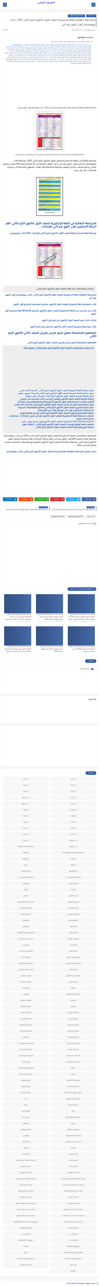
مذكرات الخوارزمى (73, 1173)
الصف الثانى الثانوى (73, 976)
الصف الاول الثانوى (76, 16)
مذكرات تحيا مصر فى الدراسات (73, 1185)
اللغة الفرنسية (25, 1019)
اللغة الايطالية (26, 1013)
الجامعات (25, 920)
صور (73, 1111)
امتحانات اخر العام (73, 1043)
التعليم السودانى (73, 914)
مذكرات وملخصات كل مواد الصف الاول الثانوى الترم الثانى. (70, 42)
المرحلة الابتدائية (73, 1031)
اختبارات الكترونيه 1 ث (26, 877)
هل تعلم (73, 1265)
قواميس (26, 1136)
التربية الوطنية (73, 908)
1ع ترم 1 (73, 791)
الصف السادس (25, 982)
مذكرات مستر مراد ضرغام (73, 1222)
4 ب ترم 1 (26, 828)
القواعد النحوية (25, 1000)
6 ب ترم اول (73, 847)
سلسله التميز (73, 1105)
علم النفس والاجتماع (73, 1117)
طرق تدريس (25, 1111)
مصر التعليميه (73, 1228)
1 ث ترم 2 (91, 16)
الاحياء (73, 890)
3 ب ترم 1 (26, 816)
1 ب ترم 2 (26, 779)
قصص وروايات (25, 1130)
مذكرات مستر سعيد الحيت (25, 1210)
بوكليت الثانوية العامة (26, 1068)
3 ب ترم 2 (73, 822)
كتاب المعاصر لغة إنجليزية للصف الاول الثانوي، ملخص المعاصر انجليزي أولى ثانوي (55, 304)
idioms (73, 865)
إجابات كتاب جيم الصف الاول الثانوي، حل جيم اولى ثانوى (69, 320)
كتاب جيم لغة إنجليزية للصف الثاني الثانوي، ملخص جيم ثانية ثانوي (63, 327)
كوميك (25, 1148)
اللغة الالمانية (26, 1007)
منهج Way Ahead (73, 1246)
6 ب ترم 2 (26, 840)
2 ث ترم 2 (73, 804)
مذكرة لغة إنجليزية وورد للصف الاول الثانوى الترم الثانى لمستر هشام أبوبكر (57, 413)
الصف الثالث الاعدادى (73, 963)
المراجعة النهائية (26, 1025)
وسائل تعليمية (25, 1265)
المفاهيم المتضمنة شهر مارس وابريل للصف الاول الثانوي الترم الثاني (61, 343)
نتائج (25, 1253)
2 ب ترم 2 (73, 797)
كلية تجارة (25, 1142)
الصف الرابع (73, 982)
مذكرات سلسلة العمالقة (73, 1191)
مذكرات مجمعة (25, 1197)
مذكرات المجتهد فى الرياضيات (25, 1179)
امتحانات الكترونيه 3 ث (26, 1043)
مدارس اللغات (73, 1160)
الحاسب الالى (73, 933)
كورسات (73, 1148)
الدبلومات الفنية (73, 939)
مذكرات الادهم (26, 1166)
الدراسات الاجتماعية (26, 939)
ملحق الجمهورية (26, 1228)
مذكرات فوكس (73, 1197)
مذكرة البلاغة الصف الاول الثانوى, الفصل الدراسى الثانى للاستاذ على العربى (57, 399)
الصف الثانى (73, 970)
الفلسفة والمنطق (73, 994)
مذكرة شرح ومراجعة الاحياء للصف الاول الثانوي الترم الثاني (65, 427)
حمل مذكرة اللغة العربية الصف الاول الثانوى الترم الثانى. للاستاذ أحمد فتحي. (56, 391)
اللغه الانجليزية (73, 1025)
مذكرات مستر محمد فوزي (25, 1216)
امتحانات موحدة (73, 1050)
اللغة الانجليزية (57, 516)
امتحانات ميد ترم (26, 1050)
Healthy (26, 853)
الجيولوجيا (25, 927)
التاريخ (26, 896)
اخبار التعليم (73, 871)
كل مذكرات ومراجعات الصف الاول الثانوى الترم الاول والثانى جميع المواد (58, 348)
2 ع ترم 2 (73, 816)
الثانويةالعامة (73, 920)
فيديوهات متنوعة (73, 1130)
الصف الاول (73, 951)
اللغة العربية (73, 1019)
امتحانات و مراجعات (73, 1062)
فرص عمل (26, 1117)
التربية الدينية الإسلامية (25, 902)
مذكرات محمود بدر (73, 1203)
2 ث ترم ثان (73, 810)
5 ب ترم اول (73, 840)
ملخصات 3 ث (73, 1240)
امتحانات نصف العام (25, 1056)
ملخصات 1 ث (73, 1234)
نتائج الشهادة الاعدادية (73, 1259)
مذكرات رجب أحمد (25, 1185)
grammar (25, 859)
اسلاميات (25, 884)
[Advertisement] (49, 86)
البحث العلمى (73, 896)
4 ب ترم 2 (73, 834)
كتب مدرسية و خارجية (73, 1142)
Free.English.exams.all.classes (73, 853)
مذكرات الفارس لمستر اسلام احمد (73, 1179)
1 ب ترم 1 (73, 779)
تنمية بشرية (25, 1086)
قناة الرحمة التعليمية (73, 1136)
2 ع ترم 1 (26, 810)
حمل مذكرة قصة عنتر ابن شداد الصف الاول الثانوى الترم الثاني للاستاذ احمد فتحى (54, 405)
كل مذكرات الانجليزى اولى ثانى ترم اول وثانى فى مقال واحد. (65, 410)
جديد (25, 1099)
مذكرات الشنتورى (26, 1173)
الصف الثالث (25, 957)
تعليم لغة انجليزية (73, 1080)
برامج (73, 1068)
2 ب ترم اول (26, 797)
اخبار (25, 865)
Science (73, 859)
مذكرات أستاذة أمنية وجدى (25, 1160)
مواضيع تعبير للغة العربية (73, 1253)
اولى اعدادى (26, 1062)
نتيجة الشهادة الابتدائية (25, 1259)
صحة (26, 1105)
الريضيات (26, 945)
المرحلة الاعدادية (26, 1031)
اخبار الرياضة (25, 871)
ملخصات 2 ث (26, 1234)
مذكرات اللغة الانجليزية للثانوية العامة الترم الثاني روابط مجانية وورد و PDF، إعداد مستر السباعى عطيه (17, 649)
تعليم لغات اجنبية (25, 1074)
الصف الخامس (25, 976)
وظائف (73, 1271)
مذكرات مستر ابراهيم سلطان (25, 1203)
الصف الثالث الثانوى (26, 963)
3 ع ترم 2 (26, 822)
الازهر (26, 890)
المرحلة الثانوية (73, 1037)
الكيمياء (73, 1007)
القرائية (73, 1000)
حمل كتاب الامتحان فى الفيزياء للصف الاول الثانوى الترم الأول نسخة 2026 (51, 649)
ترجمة (73, 1074)
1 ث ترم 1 (73, 785)
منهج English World (26, 1240)
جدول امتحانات (25, 1093)
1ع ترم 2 (25, 791)
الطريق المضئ (46, 3)
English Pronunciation (26, 847)
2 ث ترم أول (26, 804)
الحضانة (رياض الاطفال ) (26, 933)
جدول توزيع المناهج (73, 1099)
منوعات (26, 1246)
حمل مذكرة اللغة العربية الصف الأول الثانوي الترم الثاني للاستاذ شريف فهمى (56, 393)
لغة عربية (25, 1154)
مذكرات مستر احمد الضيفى (73, 1210)
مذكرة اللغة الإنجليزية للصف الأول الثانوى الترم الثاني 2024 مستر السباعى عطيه (82, 649)
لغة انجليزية (73, 1154)
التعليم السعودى (25, 908)
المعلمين (25, 1037)
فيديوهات (25, 1123)
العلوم (73, 988)
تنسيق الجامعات (73, 1086)
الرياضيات (73, 945)
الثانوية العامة (26, 914)
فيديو (73, 1123)
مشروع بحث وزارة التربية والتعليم (26, 1222)
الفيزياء (25, 994)
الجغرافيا (73, 927)
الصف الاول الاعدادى (26, 951)
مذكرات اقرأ (73, 1166)
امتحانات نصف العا (73, 1056)
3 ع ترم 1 (73, 828)
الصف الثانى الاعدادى (26, 970)
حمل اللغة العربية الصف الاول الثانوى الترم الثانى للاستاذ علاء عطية (60, 396)
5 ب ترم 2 (26, 834)
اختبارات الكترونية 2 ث (73, 877)
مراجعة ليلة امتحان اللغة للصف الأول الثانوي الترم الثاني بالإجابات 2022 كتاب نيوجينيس (53, 233)
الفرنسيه (26, 988)
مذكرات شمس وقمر (25, 1191)
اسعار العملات (73, 884)
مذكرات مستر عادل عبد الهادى (73, 1216)
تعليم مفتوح (25, 1080)
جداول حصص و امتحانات (73, 1093)
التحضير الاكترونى (73, 902)
